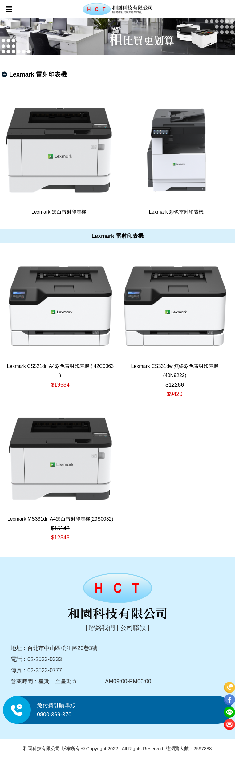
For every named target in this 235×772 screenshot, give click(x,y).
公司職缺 (133, 627)
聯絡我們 (102, 627)
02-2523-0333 (44, 659)
